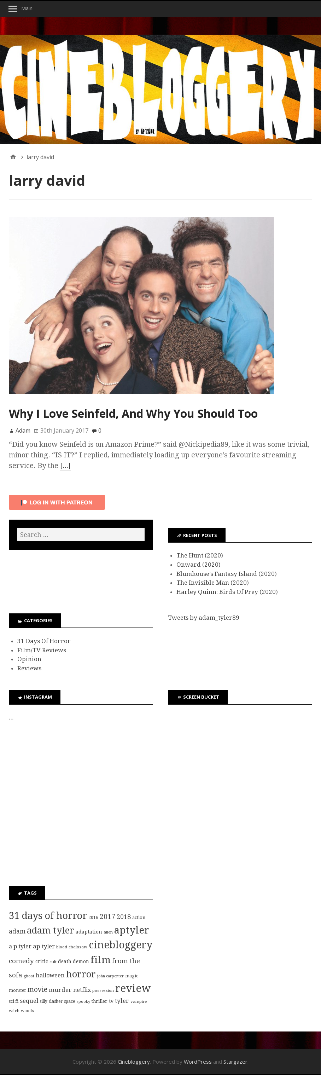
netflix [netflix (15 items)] (82, 990)
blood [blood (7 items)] (61, 946)
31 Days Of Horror (44, 641)
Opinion (29, 659)
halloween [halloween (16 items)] (50, 975)
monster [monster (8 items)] (17, 990)
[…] (65, 465)
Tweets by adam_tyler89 (203, 617)
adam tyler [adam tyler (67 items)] (50, 930)
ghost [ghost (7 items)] (29, 975)
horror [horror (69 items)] (81, 974)
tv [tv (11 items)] (111, 1001)
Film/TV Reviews (41, 650)
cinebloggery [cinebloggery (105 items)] (120, 945)
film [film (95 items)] (101, 960)
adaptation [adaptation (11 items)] (89, 932)
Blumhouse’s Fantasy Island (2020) (226, 573)
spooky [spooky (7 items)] (83, 1001)
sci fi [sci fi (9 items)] (13, 1001)
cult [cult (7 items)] (53, 961)
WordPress (198, 1061)
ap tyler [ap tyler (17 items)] (44, 946)
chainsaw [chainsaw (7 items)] (78, 946)
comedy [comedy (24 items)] (21, 961)
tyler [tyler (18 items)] (122, 1000)
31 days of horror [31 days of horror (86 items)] (48, 915)
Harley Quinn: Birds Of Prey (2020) (227, 591)
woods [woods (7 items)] (27, 1010)
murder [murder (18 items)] (60, 989)
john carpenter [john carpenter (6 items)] (110, 976)
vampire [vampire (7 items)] (138, 1001)
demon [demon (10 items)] (81, 961)
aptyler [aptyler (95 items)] (131, 930)
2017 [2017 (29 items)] (107, 916)
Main (27, 8)
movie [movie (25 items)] (37, 990)
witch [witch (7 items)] (14, 1010)
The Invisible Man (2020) (212, 582)
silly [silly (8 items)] (43, 1001)
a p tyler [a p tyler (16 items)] (20, 946)
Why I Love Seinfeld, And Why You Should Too (133, 413)
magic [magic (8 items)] (131, 975)
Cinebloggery (134, 1061)
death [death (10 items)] (64, 961)
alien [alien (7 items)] (108, 932)
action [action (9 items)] (138, 917)
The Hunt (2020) (199, 555)
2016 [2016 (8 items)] (93, 917)
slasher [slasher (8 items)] (56, 1001)
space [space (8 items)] (69, 1001)
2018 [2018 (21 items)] (124, 916)
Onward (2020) (198, 564)
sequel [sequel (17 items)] (29, 1000)
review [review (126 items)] (133, 988)
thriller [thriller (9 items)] (99, 1001)
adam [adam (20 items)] (17, 931)
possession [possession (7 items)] (103, 990)
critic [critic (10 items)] (41, 961)
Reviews (29, 668)
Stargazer (235, 1061)
